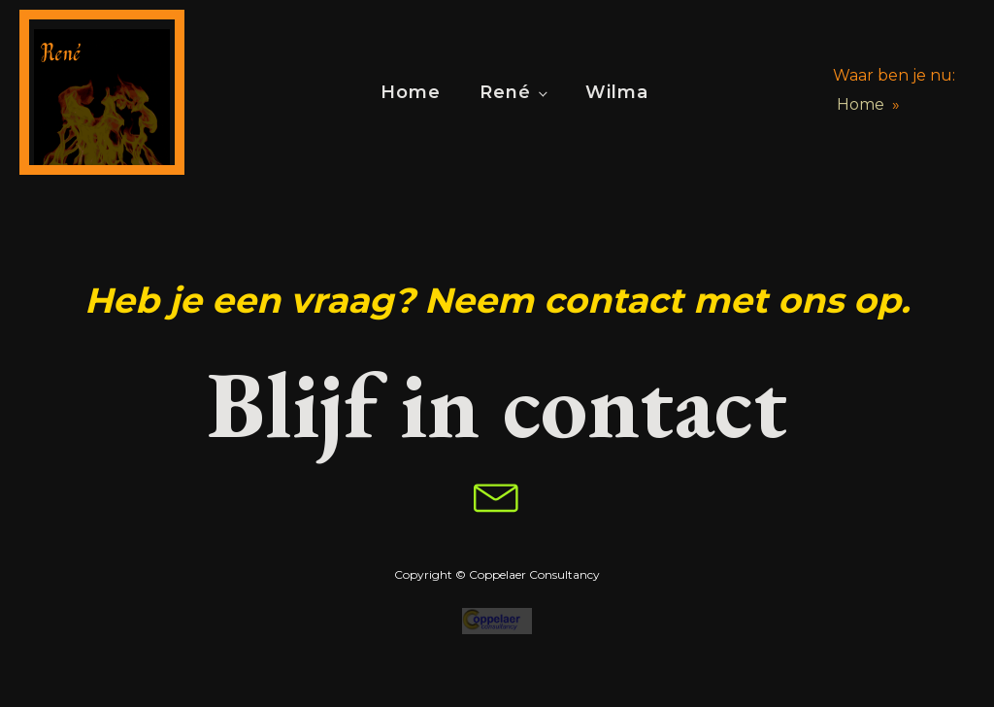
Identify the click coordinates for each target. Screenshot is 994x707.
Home (411, 92)
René (505, 92)
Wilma (616, 92)
